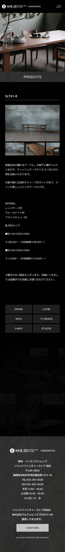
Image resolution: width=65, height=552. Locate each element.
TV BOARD (46, 318)
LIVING (46, 309)
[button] (10, 123)
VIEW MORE (32, 527)
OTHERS (46, 328)
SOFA (19, 318)
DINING (18, 309)
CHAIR (18, 328)
